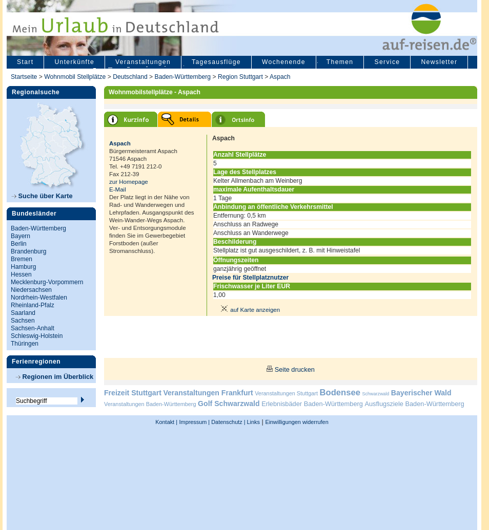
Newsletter (439, 62)
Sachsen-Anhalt (32, 328)
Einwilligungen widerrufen (296, 422)
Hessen (21, 274)
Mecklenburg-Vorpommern (47, 282)
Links (253, 422)
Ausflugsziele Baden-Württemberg (414, 404)
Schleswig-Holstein (37, 336)
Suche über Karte (42, 196)
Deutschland (130, 76)
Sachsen (23, 320)
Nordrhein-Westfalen (39, 297)
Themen (340, 62)
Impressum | (194, 422)
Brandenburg (28, 251)
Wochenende (283, 62)
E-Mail (117, 189)
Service (387, 62)
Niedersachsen (31, 289)
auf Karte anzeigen (248, 310)
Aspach (280, 76)
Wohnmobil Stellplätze (75, 76)
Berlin (19, 243)
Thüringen (24, 343)
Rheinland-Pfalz (32, 305)
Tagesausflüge (216, 62)
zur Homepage (128, 182)
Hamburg (23, 266)
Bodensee (340, 392)
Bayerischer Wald (421, 393)
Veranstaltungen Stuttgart (286, 393)
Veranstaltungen (143, 62)
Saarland (23, 312)
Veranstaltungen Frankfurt (208, 393)
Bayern (20, 236)
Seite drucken (295, 369)
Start (25, 62)
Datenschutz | (227, 422)
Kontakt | (166, 422)
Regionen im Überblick (54, 376)
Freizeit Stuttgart (132, 393)
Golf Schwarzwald (228, 403)
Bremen (21, 259)
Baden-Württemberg (183, 76)
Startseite (24, 76)
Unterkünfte (74, 62)
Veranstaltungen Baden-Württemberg (150, 404)
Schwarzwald (376, 393)
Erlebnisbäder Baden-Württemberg (312, 404)
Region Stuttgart (240, 76)
